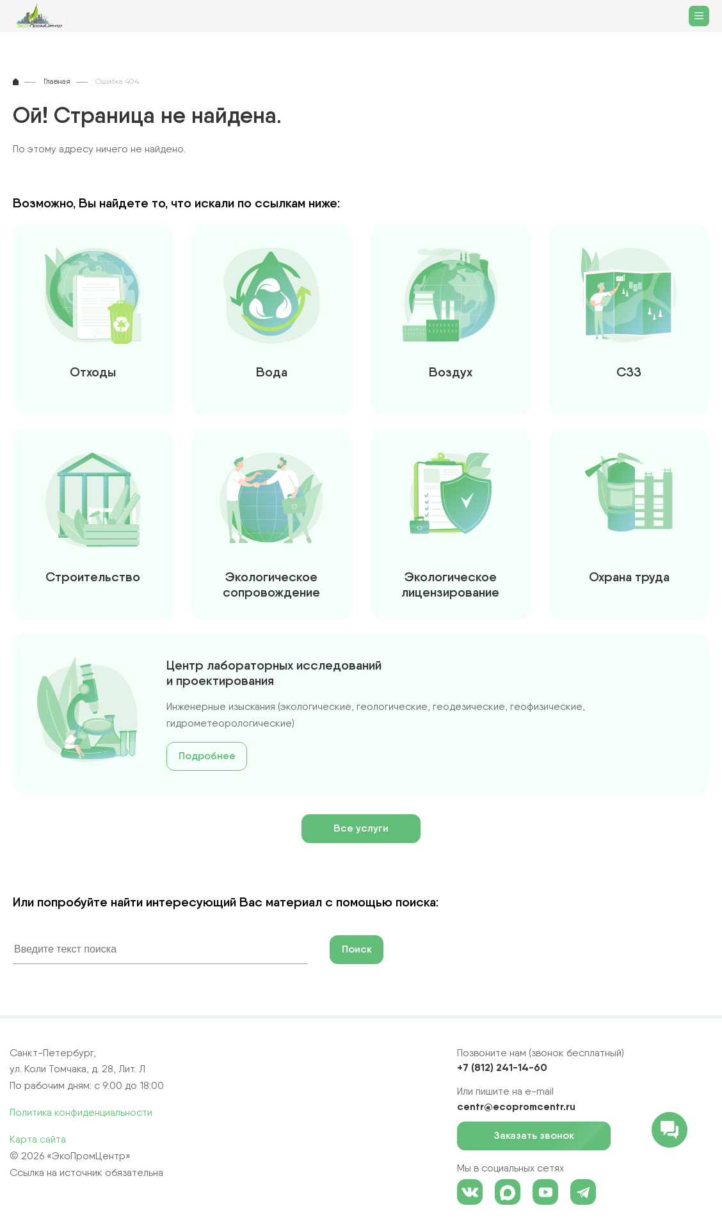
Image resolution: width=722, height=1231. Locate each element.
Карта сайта (38, 1139)
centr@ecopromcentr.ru (516, 1106)
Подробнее (207, 756)
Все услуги (361, 828)
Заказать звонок (541, 1136)
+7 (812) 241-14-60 (502, 1067)
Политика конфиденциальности (81, 1112)
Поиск (357, 949)
